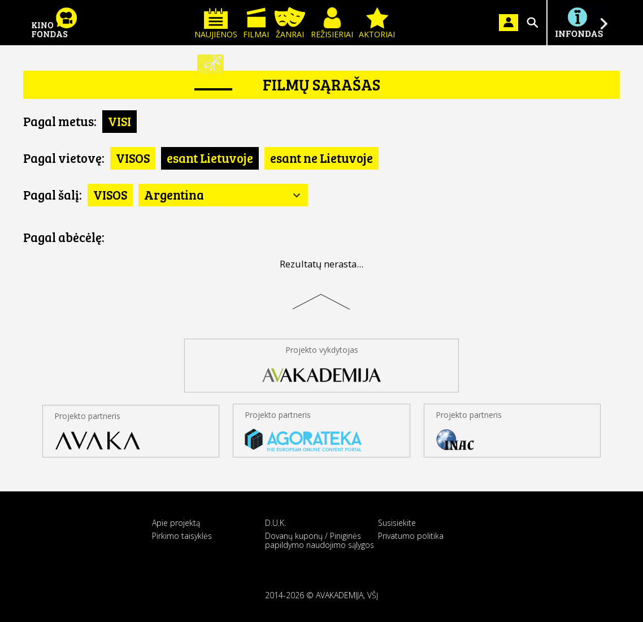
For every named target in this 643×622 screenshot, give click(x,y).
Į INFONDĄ (579, 22)
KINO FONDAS (54, 22)
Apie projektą (176, 522)
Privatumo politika (411, 535)
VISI (119, 121)
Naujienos (215, 23)
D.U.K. (275, 522)
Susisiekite (397, 522)
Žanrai (290, 23)
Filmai (256, 23)
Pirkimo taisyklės (182, 535)
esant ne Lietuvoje (321, 157)
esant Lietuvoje (210, 157)
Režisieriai (332, 23)
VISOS (133, 157)
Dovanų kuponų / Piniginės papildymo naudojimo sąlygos (319, 540)
